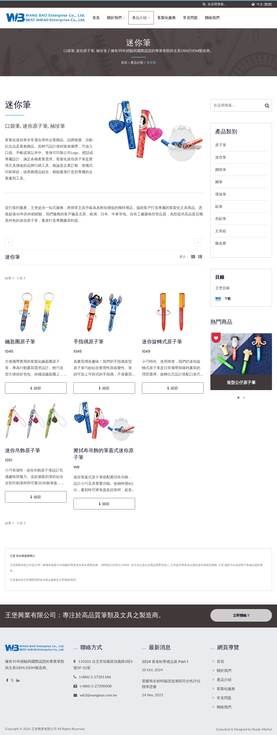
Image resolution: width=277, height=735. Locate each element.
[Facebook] (7, 679)
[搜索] (204, 4)
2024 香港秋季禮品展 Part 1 (165, 660)
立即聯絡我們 (67, 579)
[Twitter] (12, 679)
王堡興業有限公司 (44, 727)
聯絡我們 (214, 17)
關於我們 (118, 17)
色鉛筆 (220, 218)
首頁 (98, 17)
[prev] (8, 242)
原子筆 (220, 145)
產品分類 (137, 62)
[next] (198, 242)
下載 (223, 299)
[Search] (228, 4)
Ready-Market (262, 728)
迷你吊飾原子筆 (22, 450)
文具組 (220, 231)
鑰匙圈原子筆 (20, 341)
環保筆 (220, 194)
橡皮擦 (220, 243)
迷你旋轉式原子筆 (162, 341)
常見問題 (192, 17)
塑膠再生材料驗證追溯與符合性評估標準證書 (171, 682)
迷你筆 (151, 62)
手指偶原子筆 (88, 341)
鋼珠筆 (220, 169)
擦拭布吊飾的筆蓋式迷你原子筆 (103, 454)
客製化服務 (168, 17)
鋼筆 (218, 182)
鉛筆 (218, 206)
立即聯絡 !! (241, 615)
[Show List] (200, 256)
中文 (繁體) (264, 4)
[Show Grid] (193, 256)
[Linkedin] (17, 679)
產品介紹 (143, 17)
